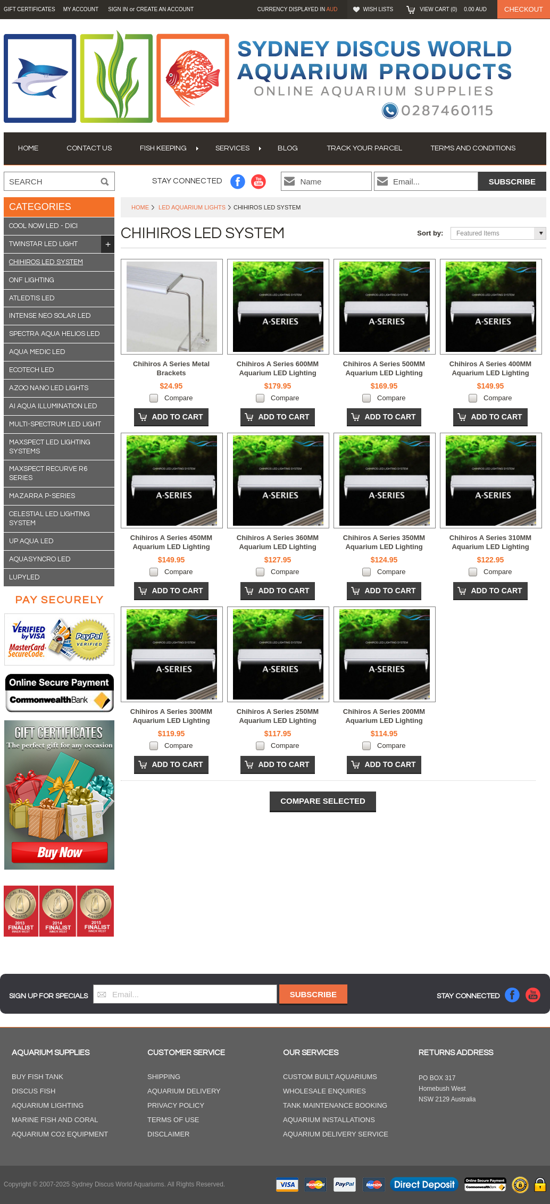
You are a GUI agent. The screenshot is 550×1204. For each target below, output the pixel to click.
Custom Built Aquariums (330, 1077)
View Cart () (453, 9)
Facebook (238, 181)
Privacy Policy (175, 1105)
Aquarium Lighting (48, 1105)
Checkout (523, 9)
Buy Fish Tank (37, 1077)
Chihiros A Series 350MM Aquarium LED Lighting (384, 542)
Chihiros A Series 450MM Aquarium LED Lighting (171, 542)
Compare (178, 398)
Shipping (163, 1077)
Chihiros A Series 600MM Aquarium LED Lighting (278, 368)
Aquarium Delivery (184, 1091)
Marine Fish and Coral (55, 1120)
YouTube (258, 181)
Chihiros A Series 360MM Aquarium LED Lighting (278, 542)
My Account (81, 9)
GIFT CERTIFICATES (29, 9)
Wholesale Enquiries (324, 1091)
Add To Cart (177, 416)
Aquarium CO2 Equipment (60, 1134)
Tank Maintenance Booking (335, 1105)
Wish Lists (378, 9)
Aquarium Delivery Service (335, 1134)
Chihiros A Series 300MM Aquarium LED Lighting (171, 716)
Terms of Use (173, 1120)
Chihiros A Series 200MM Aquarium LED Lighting (384, 716)
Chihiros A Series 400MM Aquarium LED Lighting (490, 368)
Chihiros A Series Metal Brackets (171, 368)
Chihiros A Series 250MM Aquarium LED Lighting (278, 716)
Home (140, 207)
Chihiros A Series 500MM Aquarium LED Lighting (384, 368)
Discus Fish (33, 1091)
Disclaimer (168, 1134)
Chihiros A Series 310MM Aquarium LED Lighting (490, 542)
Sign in (118, 9)
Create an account (165, 9)
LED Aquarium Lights (192, 207)
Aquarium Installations (329, 1120)
